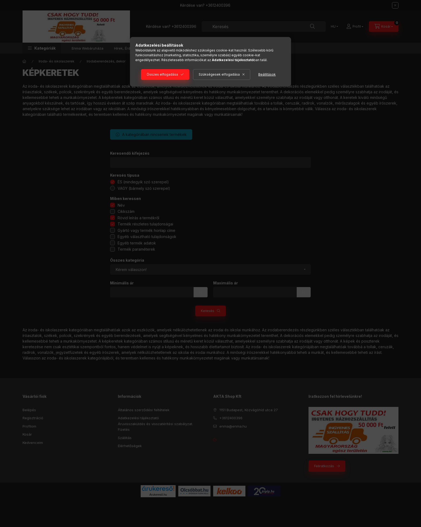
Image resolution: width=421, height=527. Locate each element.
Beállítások (267, 74)
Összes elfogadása (162, 74)
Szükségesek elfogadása (219, 74)
